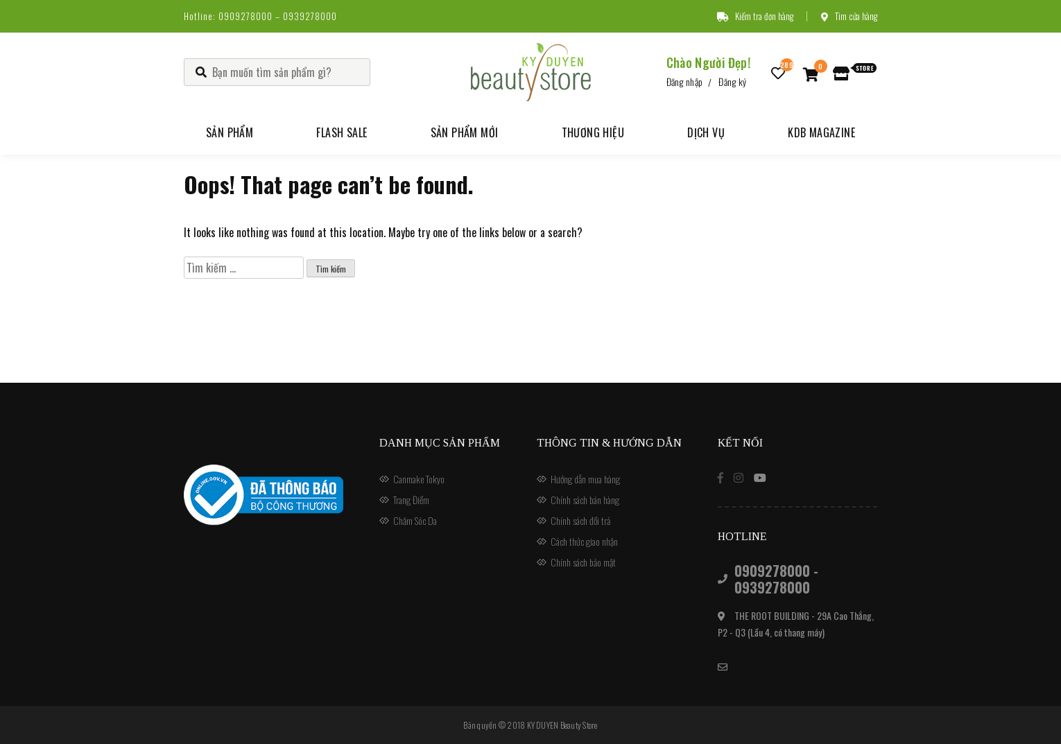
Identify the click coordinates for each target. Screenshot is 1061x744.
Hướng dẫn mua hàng (585, 479)
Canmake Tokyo (419, 479)
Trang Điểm (411, 499)
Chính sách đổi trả (580, 520)
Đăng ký (732, 81)
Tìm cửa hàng (849, 16)
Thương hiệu (593, 132)
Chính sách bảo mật (583, 562)
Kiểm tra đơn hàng (755, 16)
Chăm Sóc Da (415, 520)
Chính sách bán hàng (585, 499)
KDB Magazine (821, 132)
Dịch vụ (706, 132)
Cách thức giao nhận (584, 541)
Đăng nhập (684, 81)
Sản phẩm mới (465, 132)
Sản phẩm (229, 132)
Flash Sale (341, 132)
